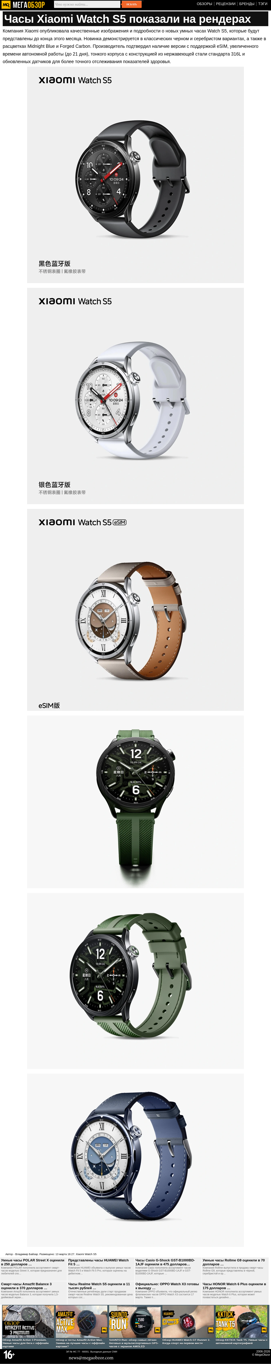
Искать (131, 4)
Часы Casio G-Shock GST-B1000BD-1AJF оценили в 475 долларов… (165, 1262)
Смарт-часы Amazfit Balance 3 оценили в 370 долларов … (26, 1286)
